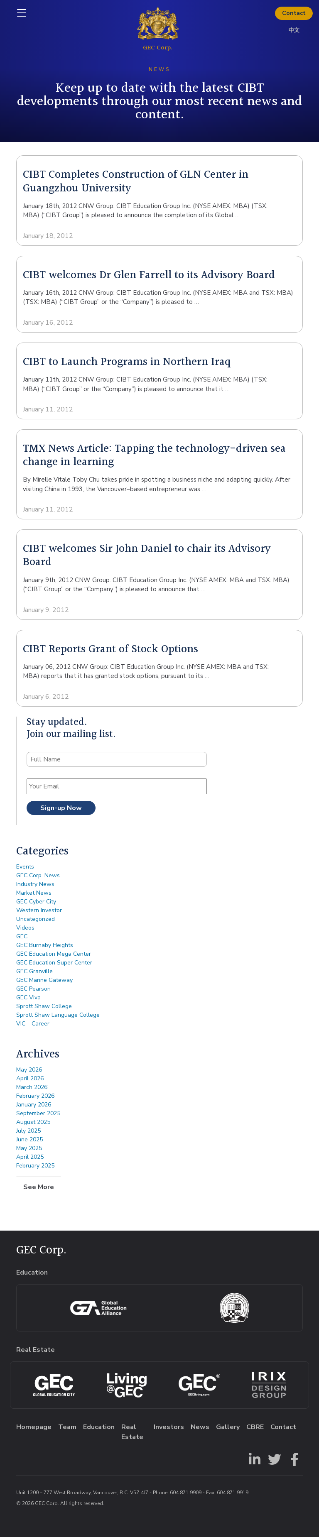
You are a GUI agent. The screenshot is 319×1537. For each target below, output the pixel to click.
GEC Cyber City (36, 902)
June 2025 (29, 1139)
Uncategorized (35, 919)
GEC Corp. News (38, 875)
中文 (294, 30)
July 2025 (28, 1131)
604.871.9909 (185, 1492)
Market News (34, 893)
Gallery (228, 1427)
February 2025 (35, 1166)
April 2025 (30, 1157)
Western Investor (39, 910)
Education (99, 1427)
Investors (169, 1427)
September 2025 (38, 1113)
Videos (25, 928)
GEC (21, 936)
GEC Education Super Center (54, 963)
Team (67, 1427)
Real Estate (132, 1432)
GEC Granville (34, 971)
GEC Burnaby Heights (44, 945)
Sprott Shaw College (44, 1006)
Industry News (35, 884)
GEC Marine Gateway (44, 980)
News (200, 1427)
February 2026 (35, 1096)
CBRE (255, 1427)
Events (25, 867)
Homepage (34, 1427)
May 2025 (29, 1148)
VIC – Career (32, 1024)
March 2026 (31, 1087)
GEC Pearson (33, 989)
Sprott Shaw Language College (58, 1015)
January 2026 (33, 1105)
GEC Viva (28, 997)
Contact (294, 13)
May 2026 (29, 1070)
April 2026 (30, 1078)
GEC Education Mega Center (53, 954)
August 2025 (33, 1122)
